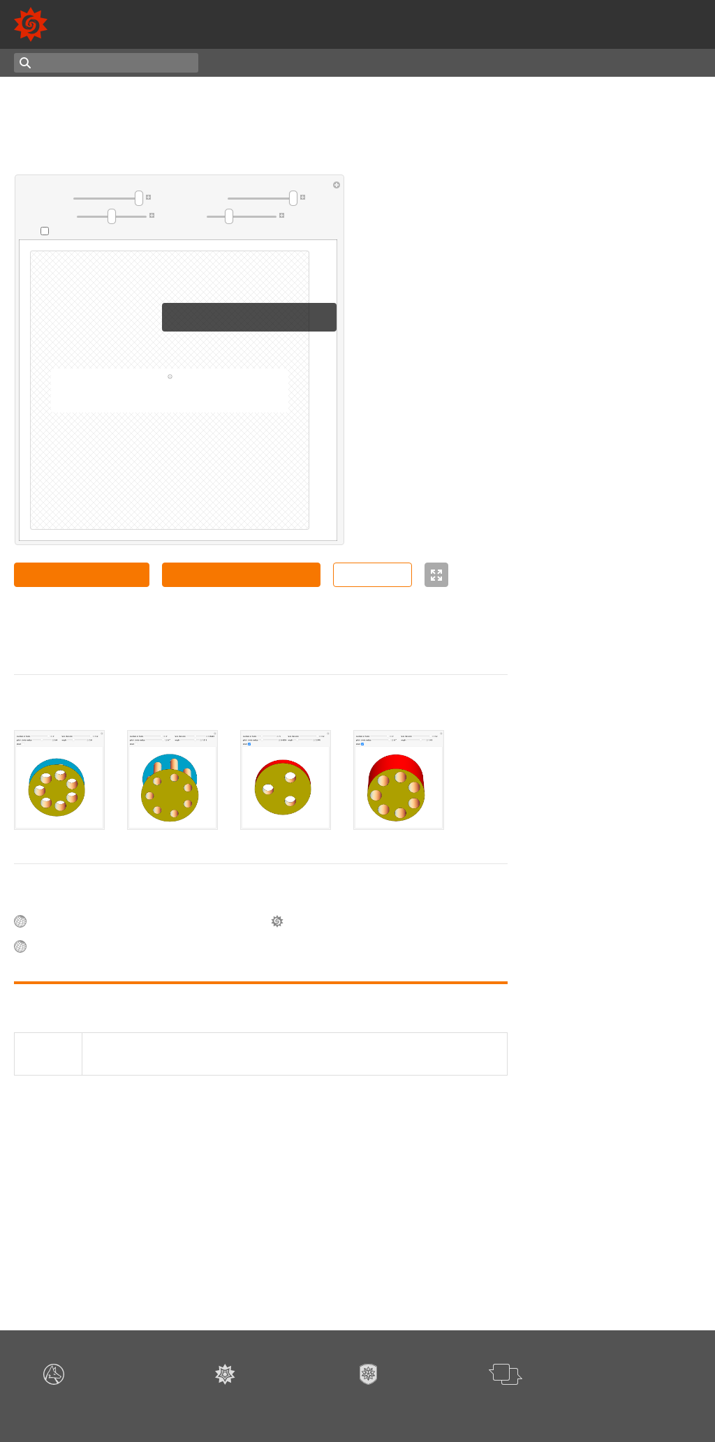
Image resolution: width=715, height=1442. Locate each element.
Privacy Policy (458, 1407)
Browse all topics (557, 1275)
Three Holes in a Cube (615, 669)
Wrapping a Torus (606, 620)
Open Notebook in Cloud (82, 574)
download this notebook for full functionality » (170, 398)
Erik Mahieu (594, 234)
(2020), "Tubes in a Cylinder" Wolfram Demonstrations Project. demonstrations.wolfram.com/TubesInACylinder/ (253, 1053)
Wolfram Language (569, 31)
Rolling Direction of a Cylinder (632, 1002)
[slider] (108, 198)
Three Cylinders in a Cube (623, 735)
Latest (284, 62)
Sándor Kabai (109, 632)
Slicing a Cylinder (605, 961)
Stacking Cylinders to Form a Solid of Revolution (629, 866)
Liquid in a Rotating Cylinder (629, 481)
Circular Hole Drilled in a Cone (632, 541)
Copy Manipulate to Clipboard (241, 574)
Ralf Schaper (655, 747)
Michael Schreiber (606, 595)
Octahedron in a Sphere (619, 257)
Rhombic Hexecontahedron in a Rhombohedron (635, 1053)
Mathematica (669, 31)
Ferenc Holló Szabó (610, 1120)
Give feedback (518, 1407)
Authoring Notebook (647, 62)
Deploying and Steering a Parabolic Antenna (622, 1162)
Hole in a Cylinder (607, 319)
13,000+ (544, 16)
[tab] (59, 780)
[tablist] (260, 780)
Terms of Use (400, 1407)
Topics (236, 62)
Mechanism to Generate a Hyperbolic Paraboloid (623, 1101)
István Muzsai (658, 1072)
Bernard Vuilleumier (612, 493)
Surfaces (539, 1248)
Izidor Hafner (597, 458)
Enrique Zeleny (601, 411)
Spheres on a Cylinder (615, 915)
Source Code (373, 574)
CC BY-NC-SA (162, 645)
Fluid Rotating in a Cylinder (626, 583)
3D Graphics (546, 1261)
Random (334, 62)
